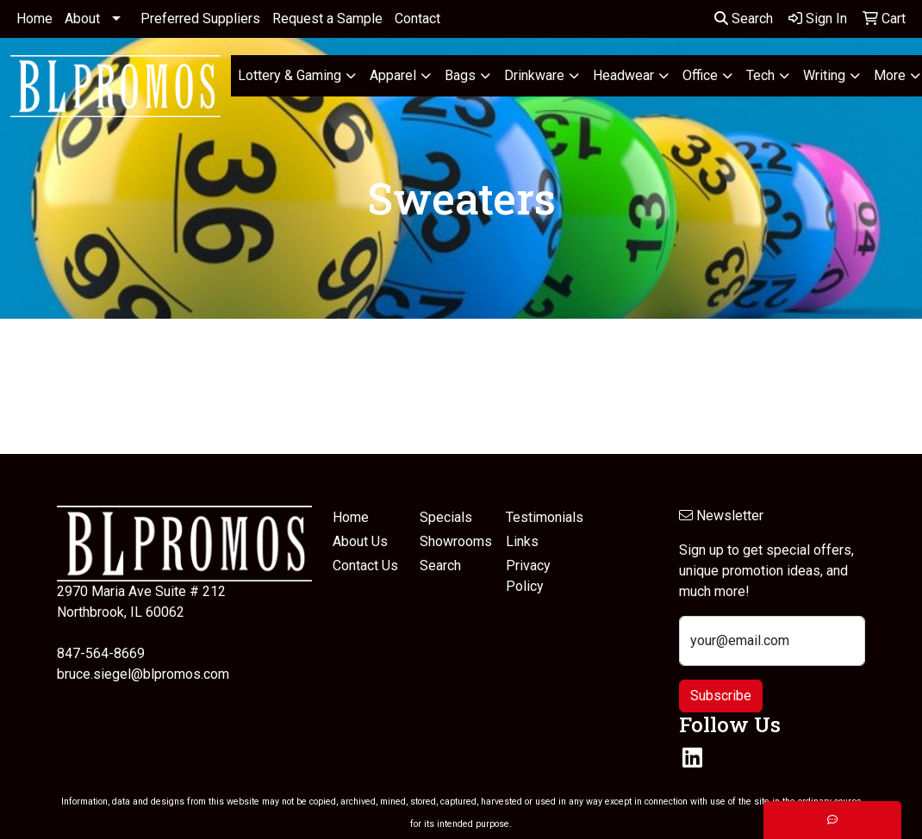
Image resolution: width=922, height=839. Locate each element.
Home (34, 18)
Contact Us (365, 565)
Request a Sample (327, 18)
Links (522, 541)
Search (743, 18)
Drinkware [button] (534, 75)
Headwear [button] (623, 75)
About (82, 18)
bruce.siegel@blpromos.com (143, 674)
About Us (360, 541)
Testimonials (538, 517)
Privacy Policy (528, 575)
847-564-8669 (101, 653)
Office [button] (700, 75)
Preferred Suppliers (200, 18)
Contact (417, 18)
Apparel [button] (393, 75)
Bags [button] (460, 75)
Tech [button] (760, 75)
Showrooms (452, 541)
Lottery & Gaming (289, 75)
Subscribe (720, 695)
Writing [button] (824, 75)
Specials (446, 517)
